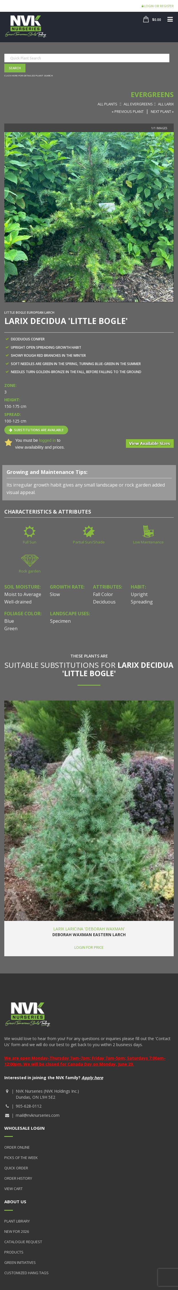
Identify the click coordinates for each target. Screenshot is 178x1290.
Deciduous (104, 602)
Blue (9, 621)
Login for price (89, 947)
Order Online (17, 1147)
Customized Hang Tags (26, 1272)
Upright (139, 594)
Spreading (142, 602)
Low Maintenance (148, 542)
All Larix (166, 104)
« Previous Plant (128, 111)
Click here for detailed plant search (28, 75)
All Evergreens (138, 104)
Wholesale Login (24, 1128)
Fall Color (103, 594)
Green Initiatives (20, 1262)
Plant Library (17, 1221)
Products (13, 1252)
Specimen (60, 621)
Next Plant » (162, 111)
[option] (89, 217)
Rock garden (30, 571)
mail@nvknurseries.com (38, 1115)
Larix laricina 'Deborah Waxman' (89, 929)
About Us (15, 1201)
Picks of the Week (21, 1157)
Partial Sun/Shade (89, 542)
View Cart (13, 1188)
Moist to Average (22, 594)
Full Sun (29, 542)
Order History (18, 1178)
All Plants (107, 104)
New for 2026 (16, 1231)
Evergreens (152, 94)
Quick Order (16, 1168)
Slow (55, 594)
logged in (47, 440)
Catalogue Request (23, 1241)
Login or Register (158, 6)
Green (10, 628)
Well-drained (17, 602)
